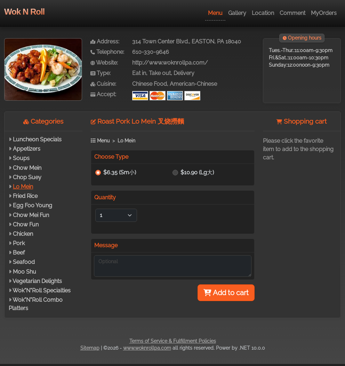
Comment (292, 13)
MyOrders (324, 13)
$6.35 (119, 172)
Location (263, 13)
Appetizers (26, 148)
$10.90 (197, 172)
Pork (19, 243)
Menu (215, 13)
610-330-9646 (150, 52)
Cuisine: (103, 84)
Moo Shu (24, 271)
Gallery (237, 13)
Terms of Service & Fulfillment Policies (172, 341)
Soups (21, 158)
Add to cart (226, 293)
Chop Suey (27, 177)
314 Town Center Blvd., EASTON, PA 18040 (186, 41)
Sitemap (89, 348)
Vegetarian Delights (37, 281)
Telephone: (107, 52)
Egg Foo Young (32, 205)
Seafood (24, 262)
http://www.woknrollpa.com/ (170, 62)
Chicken (23, 234)
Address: (104, 41)
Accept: (103, 94)
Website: (104, 62)
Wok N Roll (24, 11)
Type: (100, 73)
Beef (19, 252)
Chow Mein (27, 168)
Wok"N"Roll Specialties (42, 290)
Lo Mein (23, 186)
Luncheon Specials (37, 139)
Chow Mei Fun (31, 215)
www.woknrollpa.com (147, 348)
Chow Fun (26, 224)
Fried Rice (25, 196)
